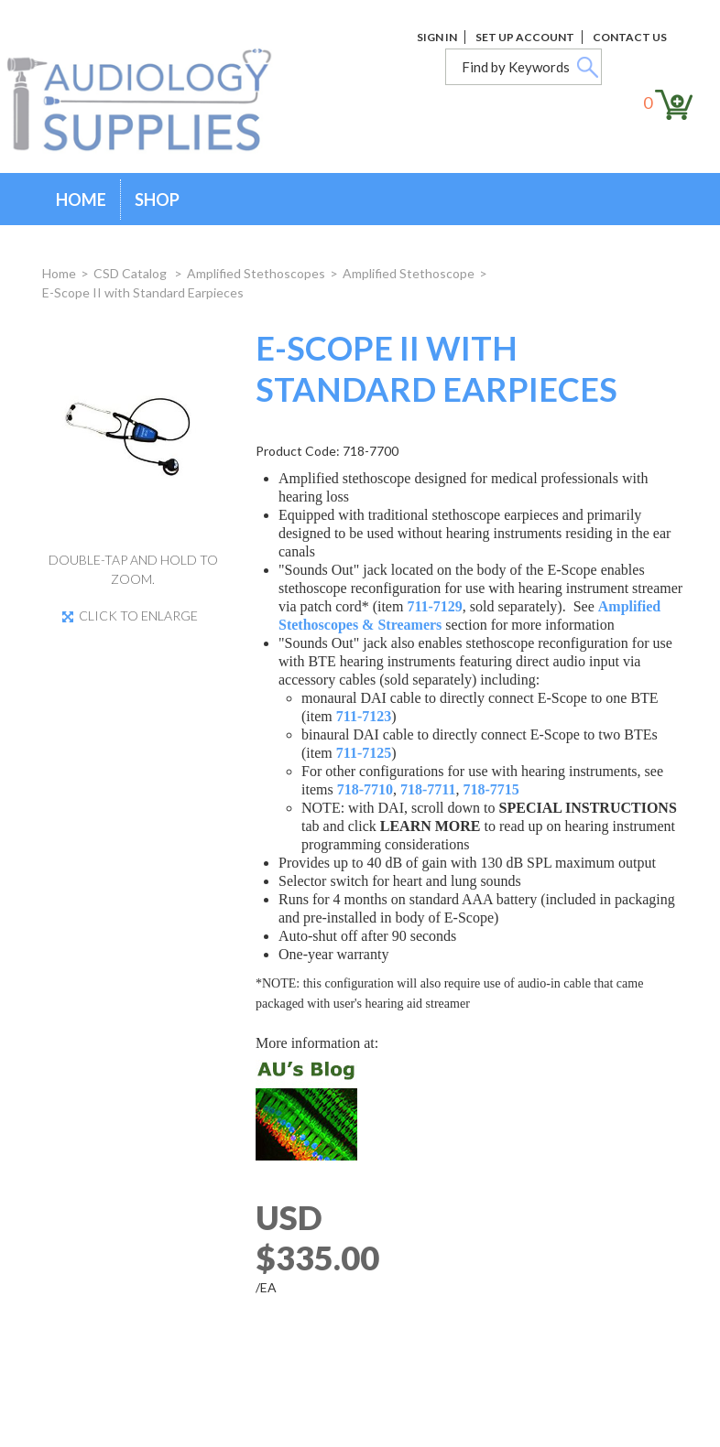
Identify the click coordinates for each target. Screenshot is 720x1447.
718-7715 (490, 789)
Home (81, 199)
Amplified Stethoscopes (256, 273)
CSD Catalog (131, 273)
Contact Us (630, 37)
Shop (157, 199)
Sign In (437, 37)
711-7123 (363, 716)
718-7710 (365, 789)
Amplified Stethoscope (409, 273)
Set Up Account (524, 37)
